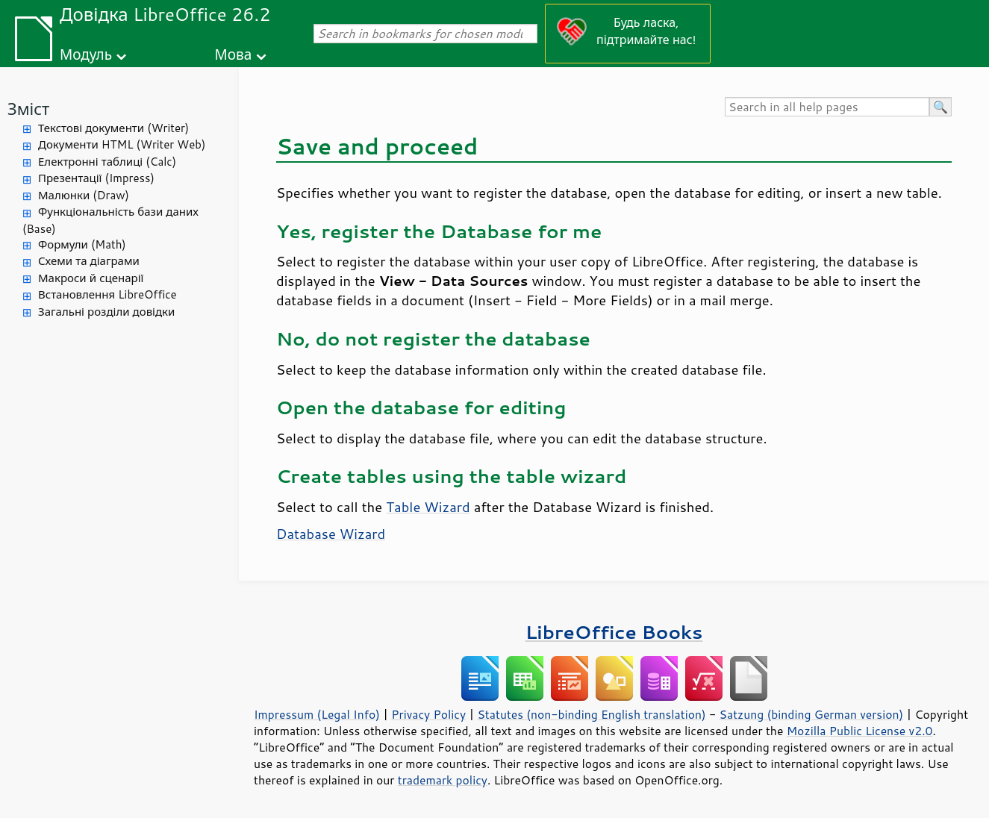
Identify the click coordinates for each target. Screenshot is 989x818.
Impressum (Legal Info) (317, 714)
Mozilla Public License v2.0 (860, 730)
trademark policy (442, 780)
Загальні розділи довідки (106, 311)
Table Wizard (427, 506)
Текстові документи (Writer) (113, 128)
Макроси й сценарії (90, 278)
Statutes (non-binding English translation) (591, 714)
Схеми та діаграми (89, 261)
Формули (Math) (82, 244)
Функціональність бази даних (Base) (110, 220)
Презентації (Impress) (96, 178)
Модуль (86, 54)
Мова (233, 54)
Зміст (28, 108)
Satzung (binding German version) (812, 714)
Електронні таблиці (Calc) (107, 161)
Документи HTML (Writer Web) (121, 144)
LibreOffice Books (614, 632)
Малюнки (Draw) (83, 195)
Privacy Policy (428, 714)
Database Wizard (330, 533)
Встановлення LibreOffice (107, 294)
